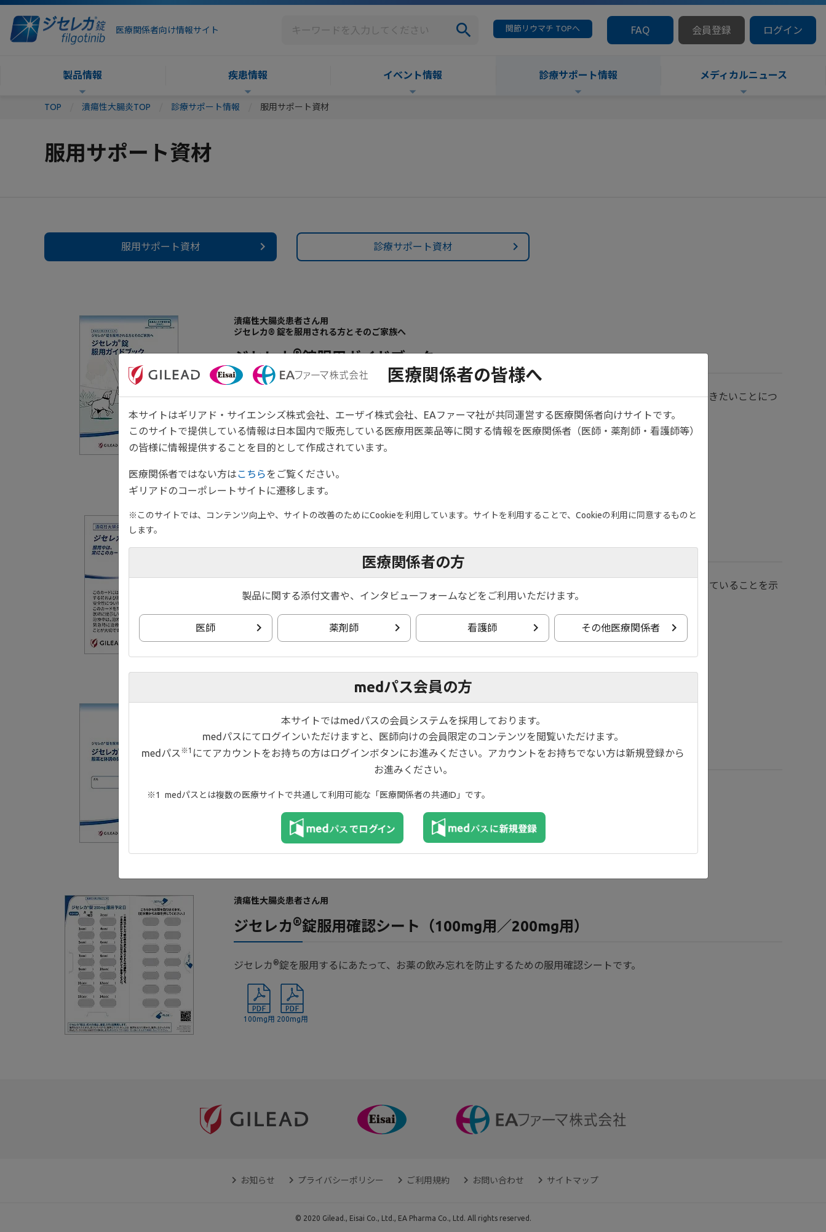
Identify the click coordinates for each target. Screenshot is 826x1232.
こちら (251, 474)
